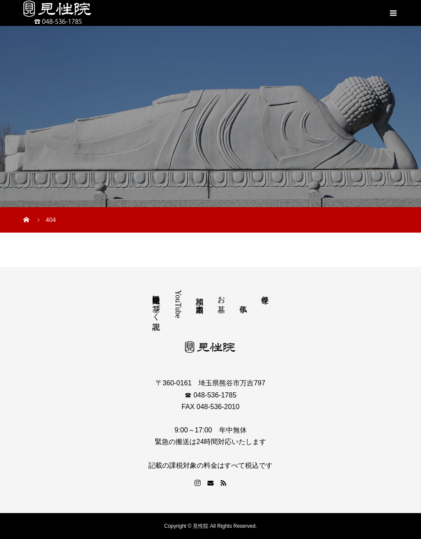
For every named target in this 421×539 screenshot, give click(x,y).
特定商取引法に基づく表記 (156, 303)
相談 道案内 (199, 295)
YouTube (178, 304)
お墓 (221, 294)
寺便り (265, 294)
